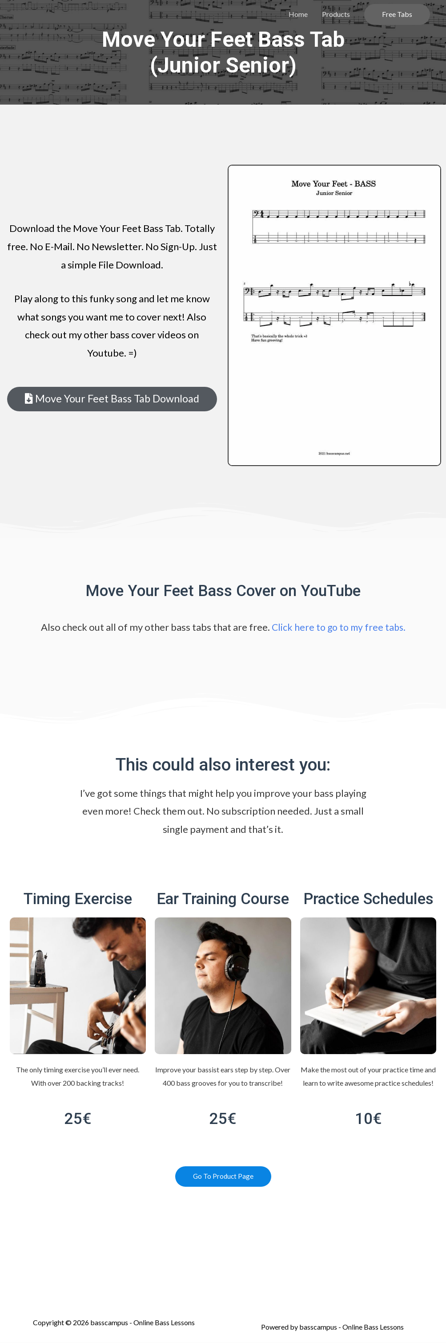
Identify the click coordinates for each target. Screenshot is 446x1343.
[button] (112, 399)
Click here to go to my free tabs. (338, 627)
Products (336, 14)
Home (298, 14)
